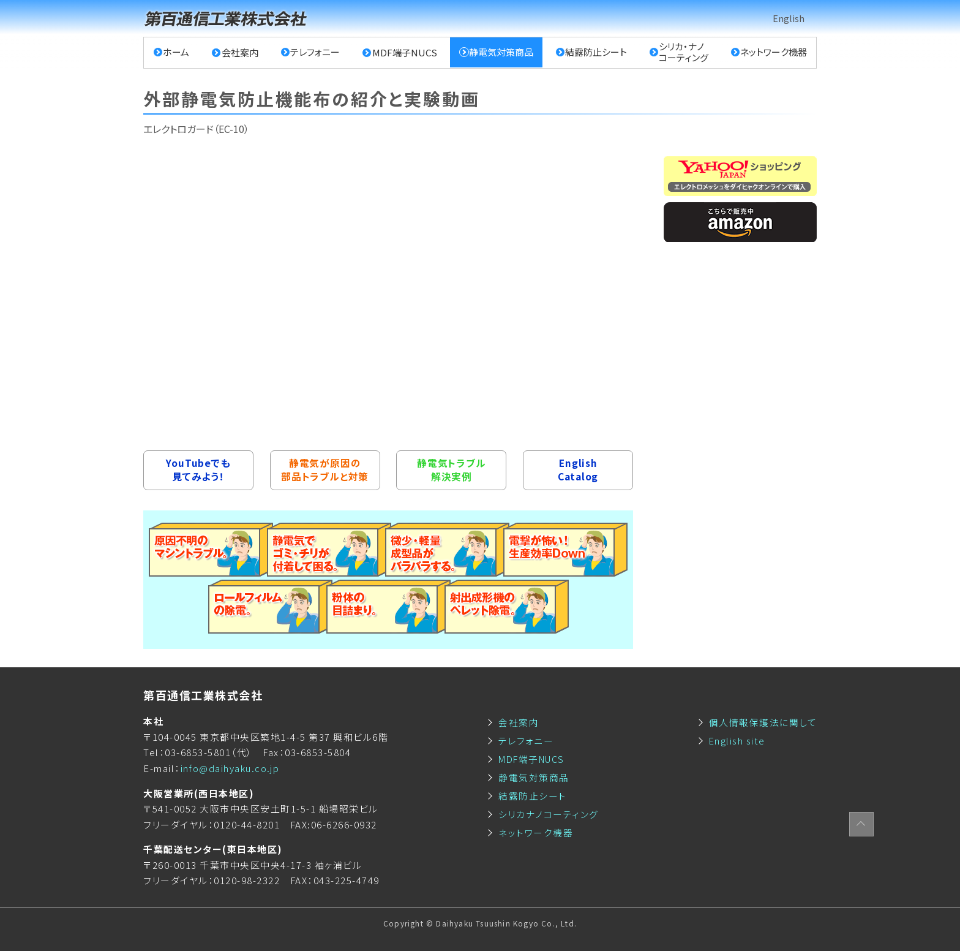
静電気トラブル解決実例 (451, 470)
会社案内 (240, 52)
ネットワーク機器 (773, 52)
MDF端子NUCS (404, 52)
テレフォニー (315, 52)
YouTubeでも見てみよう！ (198, 470)
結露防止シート (596, 52)
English (788, 18)
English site (737, 740)
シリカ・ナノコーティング (683, 52)
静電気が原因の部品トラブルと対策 (325, 470)
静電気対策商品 (501, 52)
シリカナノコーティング (548, 814)
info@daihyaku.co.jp (230, 768)
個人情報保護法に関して (763, 722)
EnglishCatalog (578, 470)
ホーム (176, 52)
